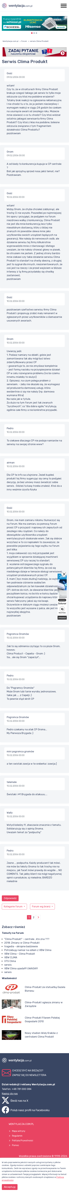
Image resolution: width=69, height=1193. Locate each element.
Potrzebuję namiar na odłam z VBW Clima (27, 950)
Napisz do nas (10, 1093)
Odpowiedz (10, 898)
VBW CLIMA (10, 957)
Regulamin (17, 1136)
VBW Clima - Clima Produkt (19, 953)
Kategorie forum (13, 906)
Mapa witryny (18, 1131)
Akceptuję (10, 1187)
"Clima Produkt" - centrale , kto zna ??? (26, 939)
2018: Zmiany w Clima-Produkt (22, 942)
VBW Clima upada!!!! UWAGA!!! (21, 968)
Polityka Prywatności (22, 1140)
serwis (8, 964)
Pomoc (15, 1145)
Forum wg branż (41, 906)
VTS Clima (10, 961)
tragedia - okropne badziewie (21, 946)
